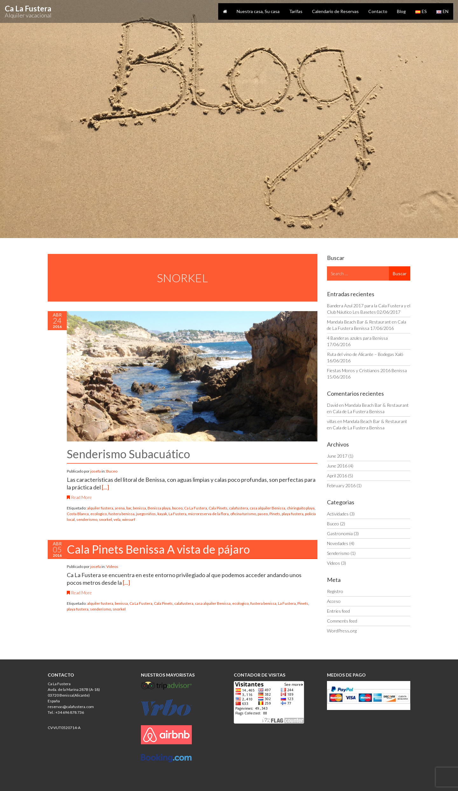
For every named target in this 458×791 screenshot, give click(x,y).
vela (117, 519)
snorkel (105, 519)
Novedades (337, 543)
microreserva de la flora (208, 513)
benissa (139, 508)
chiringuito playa (301, 508)
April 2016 (337, 475)
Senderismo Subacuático (128, 454)
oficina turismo (243, 513)
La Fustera (177, 513)
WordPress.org (342, 630)
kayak (162, 513)
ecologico (98, 513)
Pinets (274, 513)
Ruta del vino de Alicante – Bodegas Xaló (365, 354)
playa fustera (292, 513)
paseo (263, 513)
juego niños (146, 513)
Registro (335, 591)
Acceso (334, 601)
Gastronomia (340, 533)
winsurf (128, 519)
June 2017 (337, 456)
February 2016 (341, 485)
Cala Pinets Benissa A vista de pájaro (158, 549)
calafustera (238, 508)
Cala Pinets (218, 508)
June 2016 (337, 465)
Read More (79, 497)
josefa (95, 471)
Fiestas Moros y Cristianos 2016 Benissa (367, 370)
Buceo (111, 471)
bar (128, 508)
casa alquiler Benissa (267, 508)
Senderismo (338, 553)
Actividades (338, 513)
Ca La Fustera (195, 508)
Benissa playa (159, 508)
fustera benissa (121, 513)
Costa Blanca (78, 513)
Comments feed (342, 621)
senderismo (86, 519)
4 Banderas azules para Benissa (357, 338)
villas (332, 421)
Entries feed (338, 611)
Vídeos (112, 566)
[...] (105, 487)
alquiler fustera (100, 508)
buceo (177, 508)
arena (120, 508)
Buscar (399, 273)
